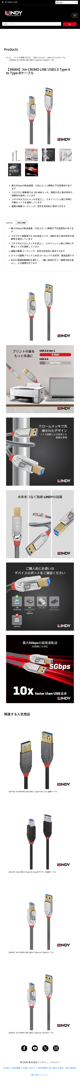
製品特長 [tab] (9, 223)
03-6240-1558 (11, 2)
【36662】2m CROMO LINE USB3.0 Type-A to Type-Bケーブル (31, 1032)
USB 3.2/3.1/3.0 (39, 57)
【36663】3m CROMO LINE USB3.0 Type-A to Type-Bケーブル (31, 952)
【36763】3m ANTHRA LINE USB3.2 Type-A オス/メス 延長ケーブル (32, 791)
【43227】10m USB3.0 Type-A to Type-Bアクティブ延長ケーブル (32, 872)
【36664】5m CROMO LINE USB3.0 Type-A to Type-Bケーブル (31, 60)
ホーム (8, 57)
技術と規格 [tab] (21, 223)
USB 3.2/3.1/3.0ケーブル (56, 57)
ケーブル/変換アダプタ (22, 57)
